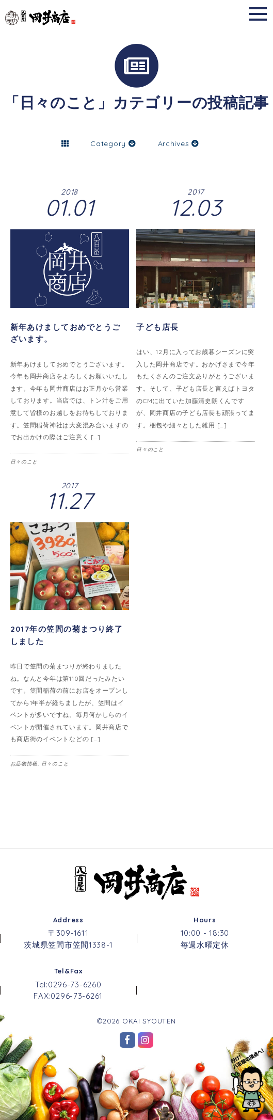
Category (113, 143)
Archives (178, 143)
